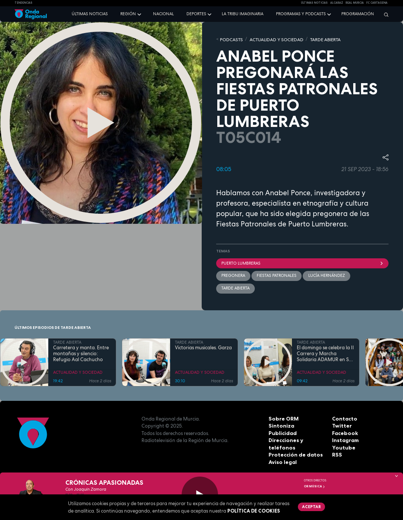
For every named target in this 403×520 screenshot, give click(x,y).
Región (128, 13)
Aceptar (311, 506)
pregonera (233, 274)
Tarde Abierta (235, 287)
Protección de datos (294, 454)
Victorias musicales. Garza (203, 346)
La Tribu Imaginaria (242, 13)
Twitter (341, 425)
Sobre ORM (282, 417)
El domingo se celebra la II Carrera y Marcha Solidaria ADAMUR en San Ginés (326, 352)
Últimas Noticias (314, 2)
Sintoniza (280, 425)
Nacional (163, 13)
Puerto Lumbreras (302, 262)
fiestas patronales (276, 274)
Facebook (344, 432)
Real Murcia (354, 2)
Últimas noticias (90, 13)
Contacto (343, 417)
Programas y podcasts (301, 13)
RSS (336, 454)
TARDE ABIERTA (317, 39)
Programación (357, 13)
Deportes (196, 13)
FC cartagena (376, 2)
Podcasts (230, 39)
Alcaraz (336, 2)
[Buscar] (384, 14)
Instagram (345, 439)
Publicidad (282, 432)
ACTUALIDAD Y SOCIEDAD (271, 39)
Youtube (342, 446)
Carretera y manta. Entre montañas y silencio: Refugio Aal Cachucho (81, 352)
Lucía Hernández (326, 274)
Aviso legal (282, 461)
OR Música (314, 486)
